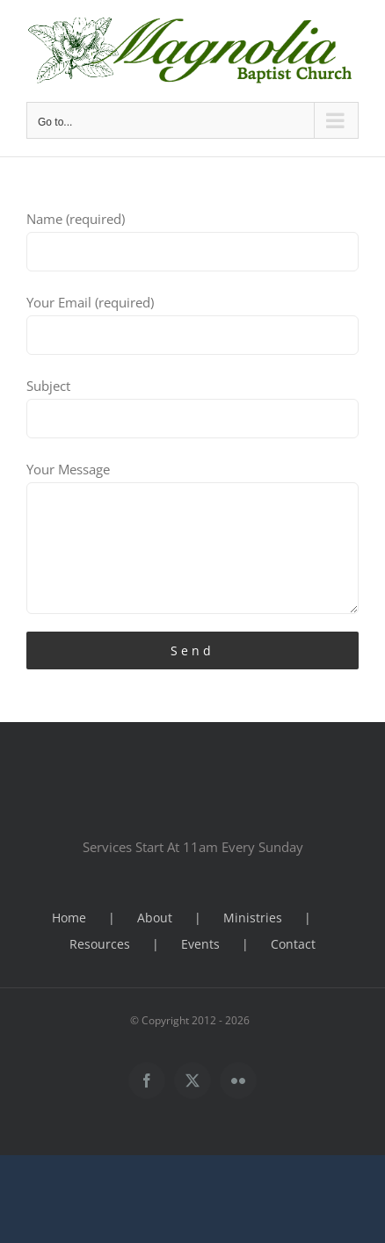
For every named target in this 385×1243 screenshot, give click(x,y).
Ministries (252, 917)
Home (69, 917)
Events (200, 944)
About (154, 917)
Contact (293, 944)
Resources (99, 944)
